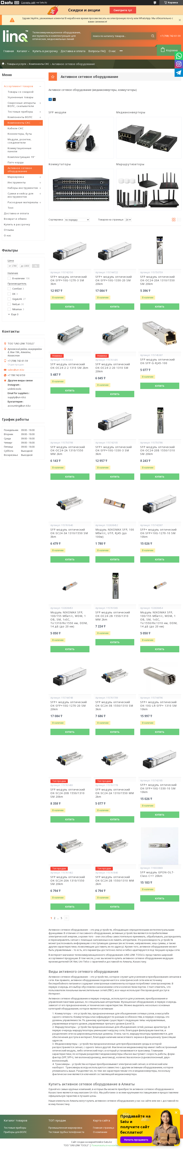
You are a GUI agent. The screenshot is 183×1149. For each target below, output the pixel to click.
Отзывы (9, 229)
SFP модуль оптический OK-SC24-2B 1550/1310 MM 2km (114, 880)
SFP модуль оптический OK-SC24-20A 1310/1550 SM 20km (67, 880)
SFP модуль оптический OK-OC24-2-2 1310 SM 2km (69, 366)
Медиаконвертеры (130, 112)
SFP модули (57, 112)
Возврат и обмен (15, 218)
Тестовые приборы (20, 111)
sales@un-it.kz (16, 369)
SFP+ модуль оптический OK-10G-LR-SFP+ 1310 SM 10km (158, 705)
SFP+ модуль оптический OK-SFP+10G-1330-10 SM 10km (158, 788)
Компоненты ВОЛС (20, 117)
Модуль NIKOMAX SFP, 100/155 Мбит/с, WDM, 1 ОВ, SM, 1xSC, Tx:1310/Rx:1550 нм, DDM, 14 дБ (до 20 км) (69, 619)
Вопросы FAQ (97, 51)
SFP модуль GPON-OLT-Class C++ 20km (157, 874)
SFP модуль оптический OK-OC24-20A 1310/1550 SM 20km (157, 280)
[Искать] (152, 36)
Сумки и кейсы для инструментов (20, 195)
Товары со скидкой (21, 91)
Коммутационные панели (20, 149)
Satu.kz (108, 1142)
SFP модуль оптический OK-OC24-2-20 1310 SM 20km (112, 368)
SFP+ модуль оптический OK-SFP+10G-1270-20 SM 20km (68, 705)
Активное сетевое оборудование (20, 169)
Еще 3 (14, 314)
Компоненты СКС (39, 64)
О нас (112, 51)
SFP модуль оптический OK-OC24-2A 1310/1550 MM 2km (67, 450)
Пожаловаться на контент (106, 1145)
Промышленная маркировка (65, 1127)
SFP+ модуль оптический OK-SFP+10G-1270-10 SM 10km (158, 533)
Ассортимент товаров (18, 86)
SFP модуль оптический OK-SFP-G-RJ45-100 (157, 361)
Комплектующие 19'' (21, 157)
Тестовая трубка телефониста (66, 1132)
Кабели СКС (16, 128)
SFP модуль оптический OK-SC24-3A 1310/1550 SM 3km (69, 533)
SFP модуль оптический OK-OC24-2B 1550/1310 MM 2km (112, 616)
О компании (100, 1132)
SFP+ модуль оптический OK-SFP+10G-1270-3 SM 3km (68, 280)
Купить (70, 306)
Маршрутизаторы (130, 164)
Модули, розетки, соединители (19, 141)
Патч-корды (16, 162)
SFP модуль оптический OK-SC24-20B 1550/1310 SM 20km (67, 793)
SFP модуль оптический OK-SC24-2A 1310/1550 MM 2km (114, 793)
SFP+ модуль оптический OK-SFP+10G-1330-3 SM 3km (113, 450)
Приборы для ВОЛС (15, 1132)
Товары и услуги (16, 64)
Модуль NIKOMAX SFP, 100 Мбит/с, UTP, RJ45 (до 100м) (114, 533)
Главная (8, 51)
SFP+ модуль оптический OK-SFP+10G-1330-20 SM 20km (113, 280)
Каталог (22, 51)
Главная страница (103, 1127)
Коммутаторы (60, 164)
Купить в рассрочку (45, 51)
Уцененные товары (20, 97)
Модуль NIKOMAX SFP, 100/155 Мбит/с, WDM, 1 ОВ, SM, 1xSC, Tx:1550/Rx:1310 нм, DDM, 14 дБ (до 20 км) (159, 619)
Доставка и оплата (73, 51)
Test (10, 207)
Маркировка (16, 176)
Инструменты (17, 182)
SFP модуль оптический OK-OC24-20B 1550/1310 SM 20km (157, 450)
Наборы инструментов (23, 188)
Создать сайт (28, 2)
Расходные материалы (23, 202)
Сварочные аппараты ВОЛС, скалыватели (22, 104)
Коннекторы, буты (20, 133)
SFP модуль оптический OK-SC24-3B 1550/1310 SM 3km (114, 705)
